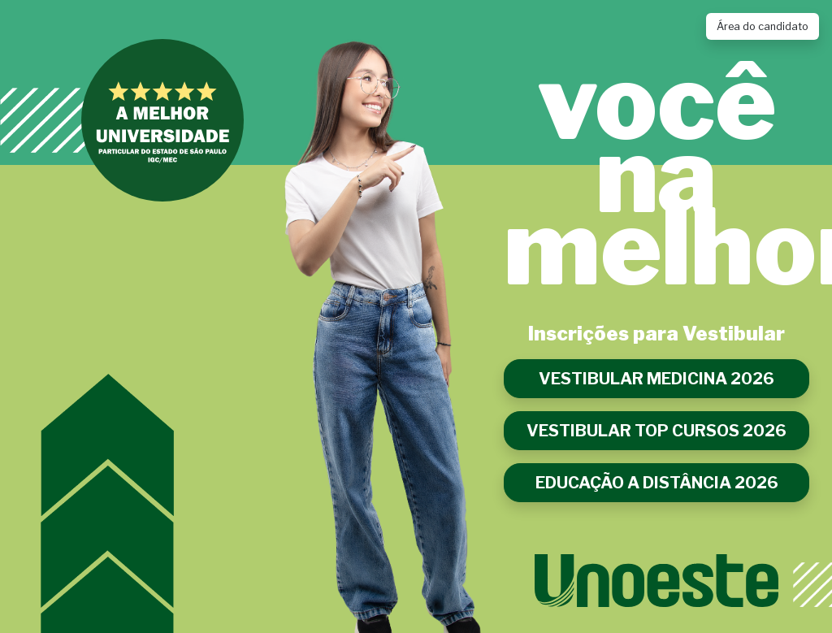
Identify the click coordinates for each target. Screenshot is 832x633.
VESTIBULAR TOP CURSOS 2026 (656, 430)
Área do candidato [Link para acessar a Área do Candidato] (762, 26)
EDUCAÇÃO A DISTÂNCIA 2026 (656, 482)
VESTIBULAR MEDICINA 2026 (656, 378)
